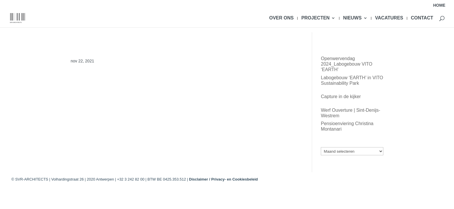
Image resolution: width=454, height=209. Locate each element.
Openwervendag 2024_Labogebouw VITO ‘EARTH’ (346, 64)
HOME (439, 5)
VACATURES (389, 18)
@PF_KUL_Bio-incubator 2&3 (101, 81)
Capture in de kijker (341, 96)
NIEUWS (352, 18)
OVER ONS (281, 18)
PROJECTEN (315, 18)
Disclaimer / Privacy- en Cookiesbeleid (223, 179)
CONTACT (422, 18)
